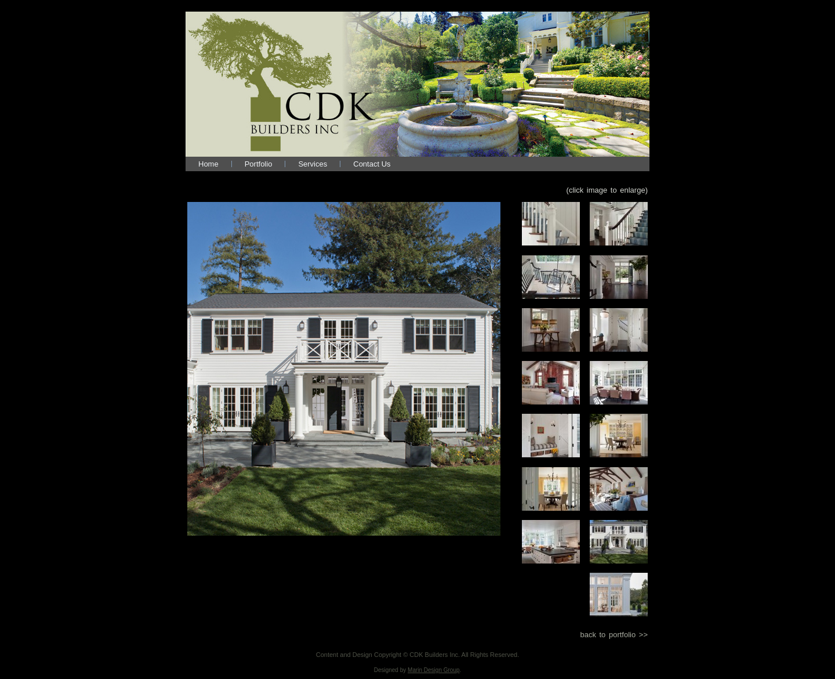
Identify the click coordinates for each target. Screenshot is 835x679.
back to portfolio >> (614, 634)
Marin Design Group (433, 670)
